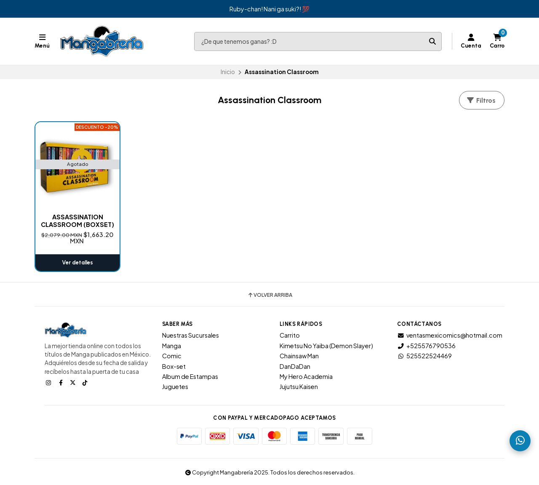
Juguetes (175, 386)
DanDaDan (295, 366)
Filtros (481, 100)
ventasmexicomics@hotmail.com (449, 335)
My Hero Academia (306, 376)
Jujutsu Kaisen (299, 386)
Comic (171, 356)
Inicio (228, 71)
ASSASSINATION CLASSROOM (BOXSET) (77, 220)
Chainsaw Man (299, 356)
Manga (171, 346)
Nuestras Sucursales (190, 335)
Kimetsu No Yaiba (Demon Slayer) (326, 346)
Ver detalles (77, 262)
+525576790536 (426, 346)
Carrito (290, 335)
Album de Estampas (190, 376)
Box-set (174, 366)
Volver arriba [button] (269, 295)
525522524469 (424, 356)
